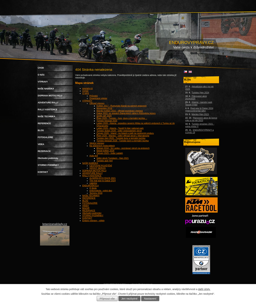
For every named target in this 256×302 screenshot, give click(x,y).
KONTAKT (87, 218)
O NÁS (85, 93)
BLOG (85, 200)
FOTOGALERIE (89, 203)
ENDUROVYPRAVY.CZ (191, 42)
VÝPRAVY (87, 101)
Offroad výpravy (96, 103)
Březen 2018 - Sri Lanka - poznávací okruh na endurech (123, 148)
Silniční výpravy (96, 143)
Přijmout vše (107, 298)
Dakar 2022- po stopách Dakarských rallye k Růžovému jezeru (126, 113)
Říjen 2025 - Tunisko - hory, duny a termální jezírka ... (122, 118)
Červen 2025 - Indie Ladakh (110, 153)
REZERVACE (88, 210)
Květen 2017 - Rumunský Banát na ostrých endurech (122, 106)
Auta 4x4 (93, 155)
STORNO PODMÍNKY (92, 215)
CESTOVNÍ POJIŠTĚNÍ (100, 165)
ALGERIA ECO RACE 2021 (102, 178)
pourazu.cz (87, 88)
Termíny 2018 (95, 193)
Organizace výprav (98, 98)
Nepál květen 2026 (105, 150)
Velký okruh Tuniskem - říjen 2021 (113, 158)
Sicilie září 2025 (104, 116)
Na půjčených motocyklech (102, 145)
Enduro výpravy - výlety (93, 220)
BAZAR (85, 208)
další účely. (204, 289)
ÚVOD (85, 91)
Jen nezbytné (129, 298)
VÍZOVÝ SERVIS (97, 168)
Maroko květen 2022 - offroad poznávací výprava (120, 111)
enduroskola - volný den (100, 190)
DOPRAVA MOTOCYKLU (94, 170)
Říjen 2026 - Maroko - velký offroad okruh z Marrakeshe (123, 136)
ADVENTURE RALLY (92, 173)
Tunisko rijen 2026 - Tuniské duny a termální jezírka (121, 138)
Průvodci (93, 96)
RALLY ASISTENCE (92, 175)
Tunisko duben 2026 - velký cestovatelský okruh (119, 131)
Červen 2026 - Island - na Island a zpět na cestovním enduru (125, 133)
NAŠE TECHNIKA (90, 195)
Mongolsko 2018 (104, 108)
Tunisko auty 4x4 (105, 160)
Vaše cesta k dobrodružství (193, 47)
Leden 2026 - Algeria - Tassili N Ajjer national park (120, 128)
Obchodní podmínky (91, 213)
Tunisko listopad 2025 (107, 121)
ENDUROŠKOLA (90, 185)
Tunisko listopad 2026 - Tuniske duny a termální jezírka (123, 141)
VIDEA (85, 205)
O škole (93, 188)
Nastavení (150, 298)
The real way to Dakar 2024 (102, 180)
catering (93, 183)
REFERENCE (88, 198)
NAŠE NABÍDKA (90, 163)
